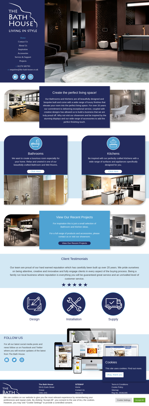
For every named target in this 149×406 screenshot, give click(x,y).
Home (23, 38)
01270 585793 (24, 66)
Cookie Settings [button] (123, 400)
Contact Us (23, 41)
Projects (22, 61)
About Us (23, 45)
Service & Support (23, 57)
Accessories (23, 53)
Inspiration (23, 49)
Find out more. (135, 368)
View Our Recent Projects (74, 243)
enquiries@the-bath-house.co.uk (24, 69)
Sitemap (115, 390)
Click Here (36, 171)
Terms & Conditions (120, 384)
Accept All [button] (139, 400)
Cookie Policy (117, 387)
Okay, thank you (114, 374)
